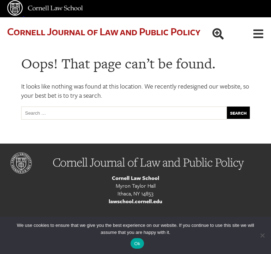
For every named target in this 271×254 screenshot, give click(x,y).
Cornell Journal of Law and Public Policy (103, 31)
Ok (137, 243)
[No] (262, 235)
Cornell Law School (135, 178)
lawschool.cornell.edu (135, 201)
